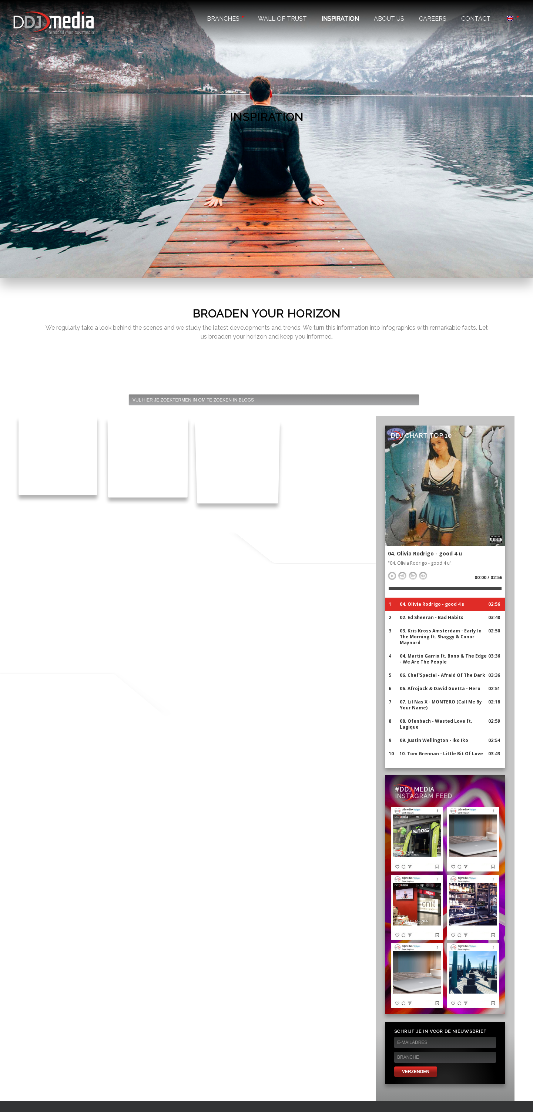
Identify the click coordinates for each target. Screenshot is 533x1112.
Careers (432, 18)
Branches (225, 18)
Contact (475, 18)
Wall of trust (282, 18)
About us (389, 18)
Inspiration (340, 18)
